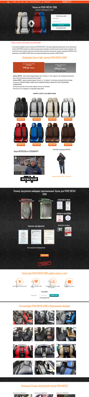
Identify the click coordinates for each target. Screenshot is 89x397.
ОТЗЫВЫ (26, 1)
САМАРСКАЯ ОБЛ (67, 1)
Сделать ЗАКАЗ (21, 119)
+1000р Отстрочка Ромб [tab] (29, 67)
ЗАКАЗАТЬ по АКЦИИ (61, 24)
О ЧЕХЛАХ (14, 1)
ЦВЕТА (22, 1)
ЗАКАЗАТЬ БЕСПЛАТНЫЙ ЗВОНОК (35, 1)
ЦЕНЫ (19, 1)
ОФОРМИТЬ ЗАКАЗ (46, 1)
